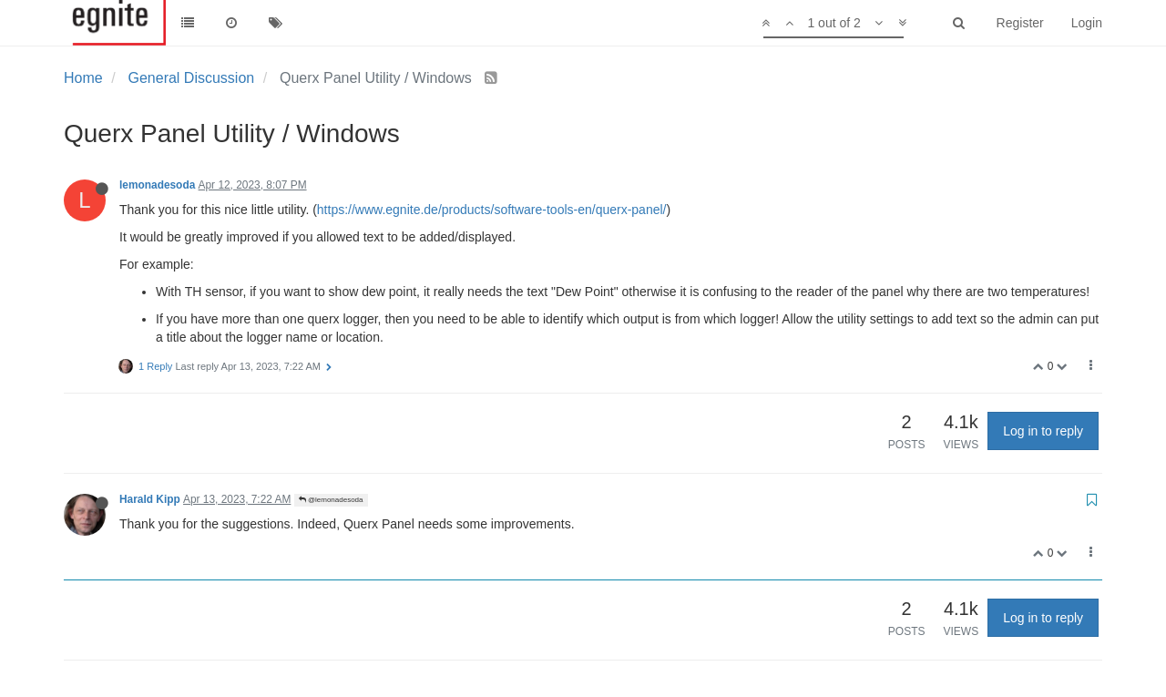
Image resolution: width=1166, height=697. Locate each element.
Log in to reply (1043, 431)
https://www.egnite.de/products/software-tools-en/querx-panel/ (492, 209)
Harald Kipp (149, 499)
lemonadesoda (157, 185)
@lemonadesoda (331, 500)
